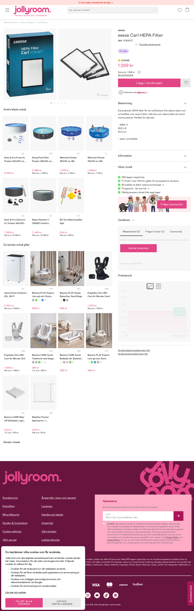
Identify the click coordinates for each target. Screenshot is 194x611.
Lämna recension (138, 248)
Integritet (47, 523)
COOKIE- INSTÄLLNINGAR (64, 599)
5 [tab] (64, 103)
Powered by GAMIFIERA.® (131, 264)
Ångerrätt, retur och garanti (58, 498)
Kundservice (10, 498)
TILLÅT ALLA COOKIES (25, 599)
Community (176, 231)
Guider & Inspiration (15, 523)
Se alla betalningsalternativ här (134, 350)
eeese (121, 30)
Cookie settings (12, 531)
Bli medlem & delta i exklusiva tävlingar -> (143, 184)
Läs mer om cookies (18, 589)
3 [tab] (58, 103)
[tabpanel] (30, 64)
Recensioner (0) (131, 231)
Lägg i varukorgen (149, 83)
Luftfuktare (42, 22)
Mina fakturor (11, 514)
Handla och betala (52, 514)
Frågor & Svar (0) (154, 231)
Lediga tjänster (50, 540)
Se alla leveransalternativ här (133, 353)
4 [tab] (61, 103)
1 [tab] (51, 103)
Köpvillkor (9, 506)
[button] (7, 12)
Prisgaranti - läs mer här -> (135, 188)
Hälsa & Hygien (27, 22)
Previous (6, 64)
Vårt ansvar (10, 540)
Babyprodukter (10, 22)
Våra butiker (49, 531)
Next (108, 64)
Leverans (47, 506)
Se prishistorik (125, 75)
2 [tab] (54, 103)
